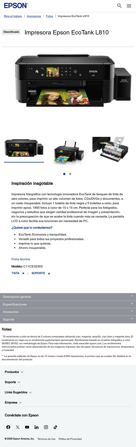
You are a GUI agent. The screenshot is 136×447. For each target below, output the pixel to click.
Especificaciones (15, 304)
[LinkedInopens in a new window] (36, 427)
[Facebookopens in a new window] (8, 427)
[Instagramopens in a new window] (45, 427)
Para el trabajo (13, 16)
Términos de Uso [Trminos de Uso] (46, 439)
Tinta (15, 273)
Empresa (13, 402)
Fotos (49, 16)
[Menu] (129, 6)
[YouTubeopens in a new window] (27, 427)
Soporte (38, 273)
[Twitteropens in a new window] (17, 427)
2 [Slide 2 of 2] (70, 174)
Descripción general (17, 297)
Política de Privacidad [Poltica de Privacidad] (70, 439)
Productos (14, 372)
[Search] (119, 6)
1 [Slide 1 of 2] (64, 174)
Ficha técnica (20, 259)
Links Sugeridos (18, 392)
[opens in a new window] (55, 427)
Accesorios (10, 312)
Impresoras (34, 16)
